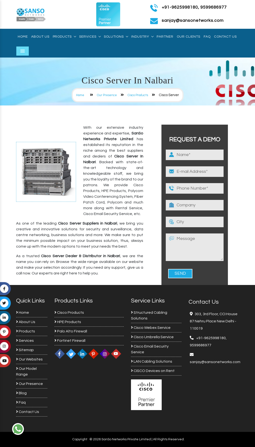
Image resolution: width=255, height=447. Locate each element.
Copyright (79, 439)
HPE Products (67, 322)
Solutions (116, 36)
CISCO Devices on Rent (153, 371)
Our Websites (29, 359)
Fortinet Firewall (69, 341)
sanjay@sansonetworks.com (215, 362)
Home (23, 36)
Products (64, 36)
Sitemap (25, 350)
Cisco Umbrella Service (152, 337)
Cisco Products (138, 95)
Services (90, 36)
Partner (165, 36)
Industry (142, 36)
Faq (207, 36)
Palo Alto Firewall (70, 331)
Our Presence (107, 95)
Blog (21, 393)
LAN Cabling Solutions (151, 361)
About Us (40, 36)
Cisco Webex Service (151, 328)
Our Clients (188, 36)
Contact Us (225, 36)
